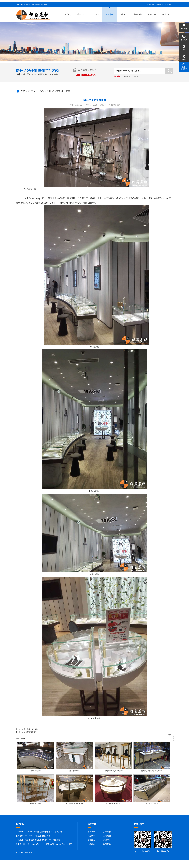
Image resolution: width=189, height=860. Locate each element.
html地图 (68, 844)
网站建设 (28, 853)
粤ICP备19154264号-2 (31, 844)
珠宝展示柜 (96, 491)
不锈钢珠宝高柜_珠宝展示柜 (113, 771)
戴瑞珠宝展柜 (94, 574)
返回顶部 (91, 832)
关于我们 (81, 14)
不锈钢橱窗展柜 (35, 803)
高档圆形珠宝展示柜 (113, 803)
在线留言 (170, 4)
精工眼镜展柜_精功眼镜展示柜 (151, 771)
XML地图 (59, 844)
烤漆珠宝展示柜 (35, 771)
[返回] (170, 735)
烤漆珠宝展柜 (74, 771)
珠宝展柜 (135, 76)
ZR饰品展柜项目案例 (29, 732)
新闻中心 (138, 14)
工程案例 (109, 14)
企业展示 (124, 14)
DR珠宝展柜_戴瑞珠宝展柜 (74, 803)
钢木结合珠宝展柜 (152, 803)
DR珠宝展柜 (94, 347)
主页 (33, 91)
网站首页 (67, 14)
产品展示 (95, 14)
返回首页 (151, 4)
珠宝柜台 (127, 76)
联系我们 (161, 4)
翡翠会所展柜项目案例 (30, 729)
